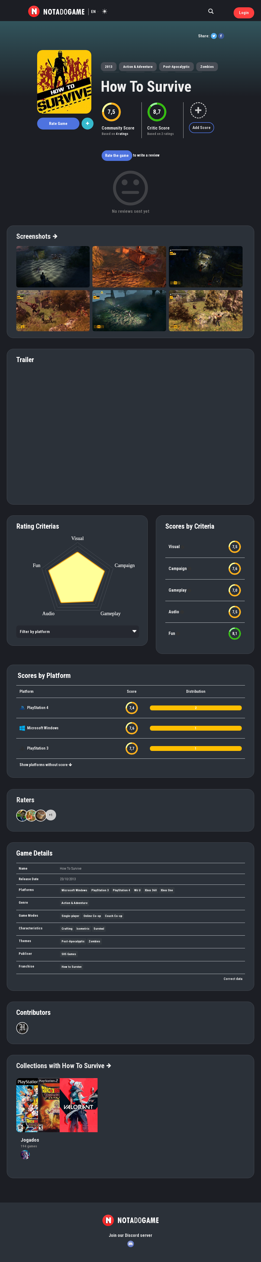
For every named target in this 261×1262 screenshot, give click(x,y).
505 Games (69, 954)
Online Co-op (92, 916)
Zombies (207, 67)
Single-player (70, 916)
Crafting (67, 928)
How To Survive (146, 86)
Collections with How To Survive (63, 1066)
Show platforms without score (46, 765)
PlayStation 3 (37, 748)
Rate (58, 123)
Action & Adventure (138, 67)
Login (244, 12)
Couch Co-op (113, 916)
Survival (99, 928)
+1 (51, 815)
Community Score (118, 128)
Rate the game (117, 155)
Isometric (82, 928)
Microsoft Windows (43, 728)
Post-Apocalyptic (176, 67)
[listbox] (77, 631)
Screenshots (36, 236)
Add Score (201, 127)
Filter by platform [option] (35, 631)
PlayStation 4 (37, 707)
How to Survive (72, 967)
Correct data (233, 979)
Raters (25, 800)
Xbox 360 (151, 890)
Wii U (137, 890)
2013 (108, 67)
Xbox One (167, 890)
